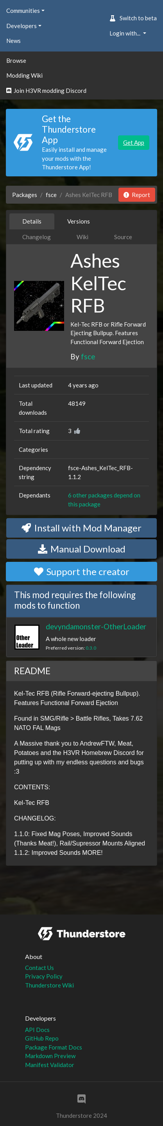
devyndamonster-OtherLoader (96, 626)
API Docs (37, 1029)
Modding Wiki (24, 75)
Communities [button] (23, 10)
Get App (133, 142)
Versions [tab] (78, 221)
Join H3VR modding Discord (46, 90)
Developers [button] (21, 25)
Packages (24, 194)
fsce (51, 194)
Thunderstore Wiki (49, 985)
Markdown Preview (50, 1055)
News (13, 40)
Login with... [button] (125, 33)
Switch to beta (133, 17)
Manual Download (81, 548)
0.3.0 (91, 648)
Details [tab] (31, 221)
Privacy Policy (44, 976)
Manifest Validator (49, 1064)
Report (137, 194)
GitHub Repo (42, 1038)
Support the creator (81, 571)
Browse (16, 60)
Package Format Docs (53, 1047)
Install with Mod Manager (81, 527)
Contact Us (39, 967)
